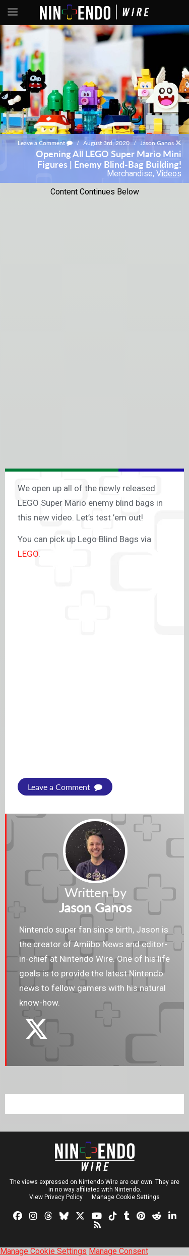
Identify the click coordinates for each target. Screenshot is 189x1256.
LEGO (28, 554)
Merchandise (130, 173)
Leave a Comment (45, 143)
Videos (168, 173)
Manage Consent (118, 1251)
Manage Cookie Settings (126, 1197)
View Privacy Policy (56, 1197)
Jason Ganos (157, 143)
